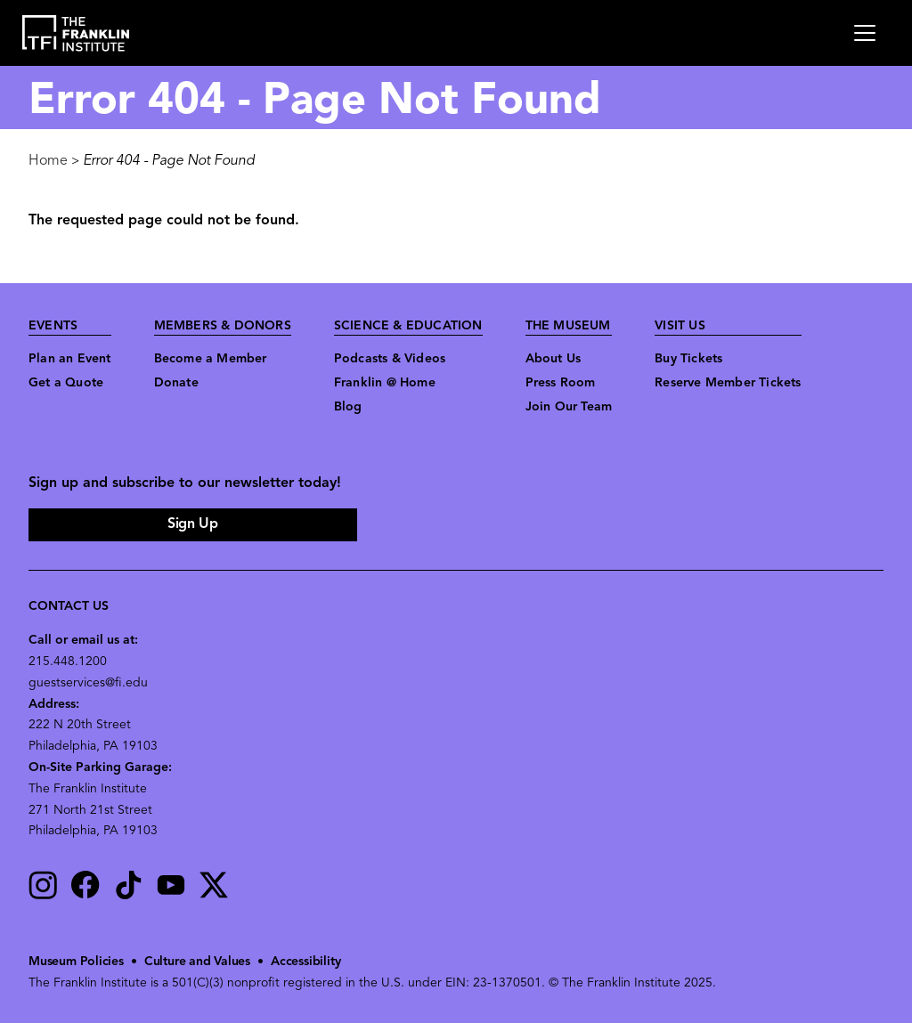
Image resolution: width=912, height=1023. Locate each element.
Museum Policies (76, 962)
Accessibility (305, 962)
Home (48, 161)
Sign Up (192, 524)
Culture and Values (197, 962)
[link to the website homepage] (76, 33)
